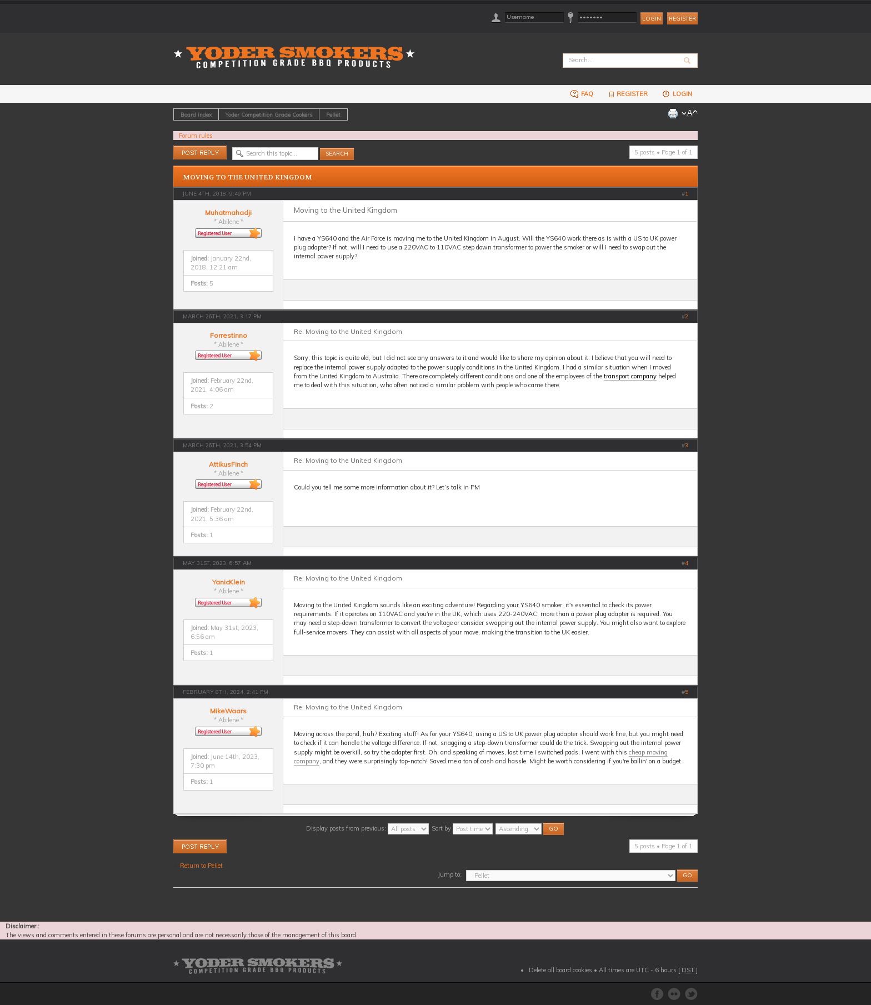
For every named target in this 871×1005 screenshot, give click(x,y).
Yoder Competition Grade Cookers (269, 114)
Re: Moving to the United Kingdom (348, 331)
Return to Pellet (201, 865)
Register (682, 18)
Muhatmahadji (228, 212)
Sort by (462, 828)
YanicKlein (228, 582)
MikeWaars (228, 711)
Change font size (690, 113)
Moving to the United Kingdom (247, 177)
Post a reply (200, 152)
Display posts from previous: (367, 828)
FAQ (581, 93)
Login (677, 93)
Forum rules (196, 135)
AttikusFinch (228, 464)
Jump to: (450, 874)
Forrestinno (228, 335)
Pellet (333, 114)
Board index (196, 114)
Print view (673, 113)
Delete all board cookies (560, 970)
